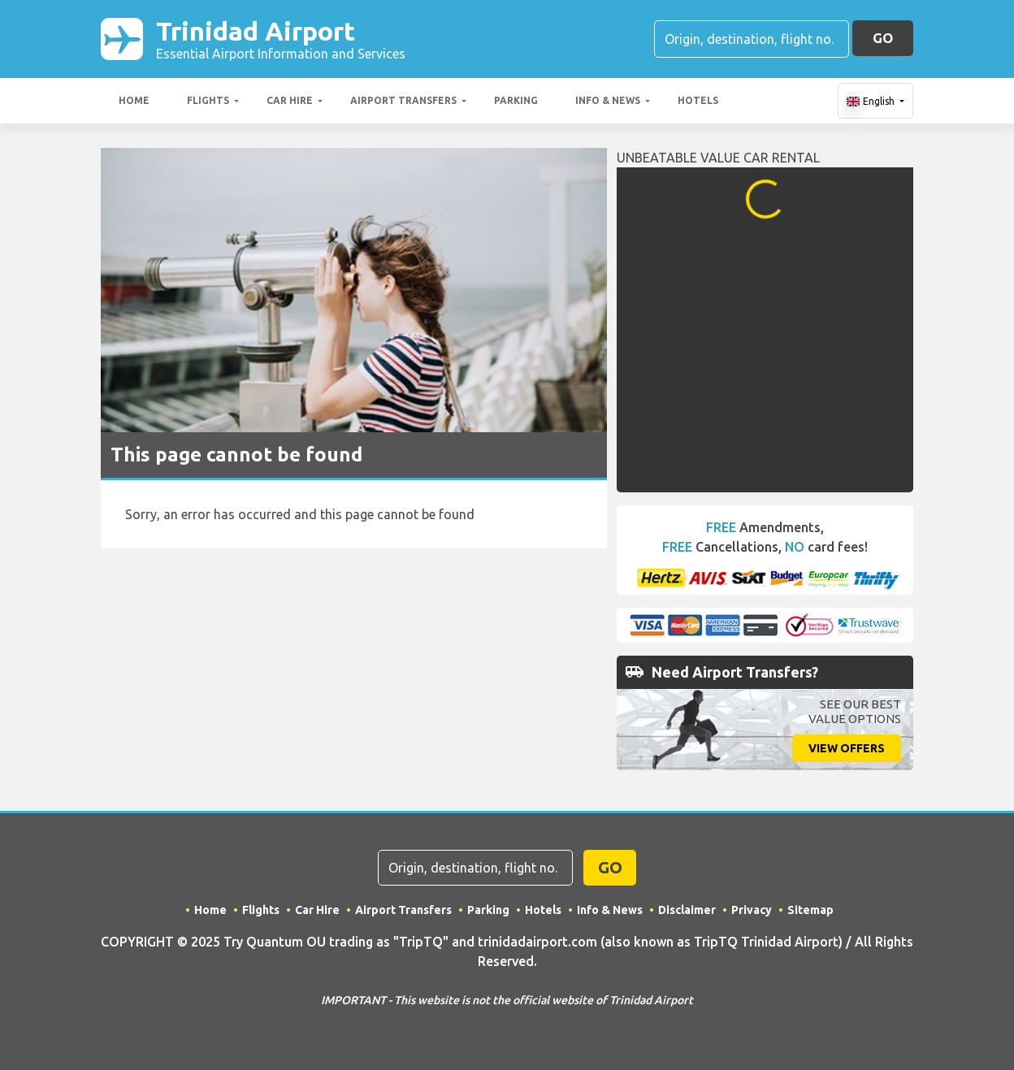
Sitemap (810, 909)
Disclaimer (687, 909)
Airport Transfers (403, 100)
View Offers (846, 748)
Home (134, 100)
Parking (516, 100)
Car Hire (289, 100)
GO (883, 37)
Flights (208, 100)
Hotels (698, 100)
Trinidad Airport (280, 39)
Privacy (751, 909)
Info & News (607, 100)
